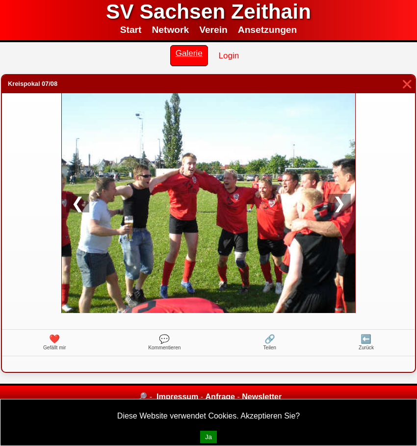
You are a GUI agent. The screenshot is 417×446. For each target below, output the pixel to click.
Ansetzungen (267, 30)
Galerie (189, 53)
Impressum (177, 397)
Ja (208, 437)
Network (170, 30)
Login (229, 55)
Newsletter (262, 397)
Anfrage (220, 397)
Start (131, 30)
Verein (213, 30)
